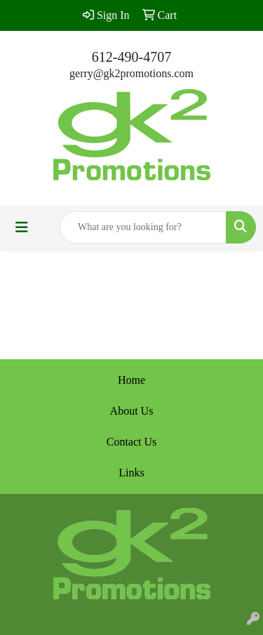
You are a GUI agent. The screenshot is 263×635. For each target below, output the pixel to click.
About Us (132, 411)
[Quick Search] (143, 227)
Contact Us (132, 442)
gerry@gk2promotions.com (131, 73)
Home (131, 380)
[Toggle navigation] (21, 227)
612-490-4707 (131, 57)
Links (131, 473)
